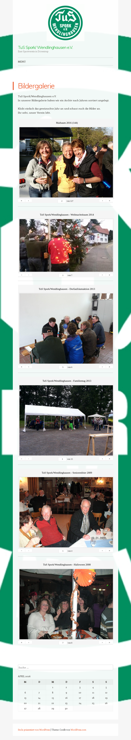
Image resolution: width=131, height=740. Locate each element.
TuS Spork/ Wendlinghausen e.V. (45, 47)
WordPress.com (78, 729)
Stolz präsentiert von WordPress (34, 729)
